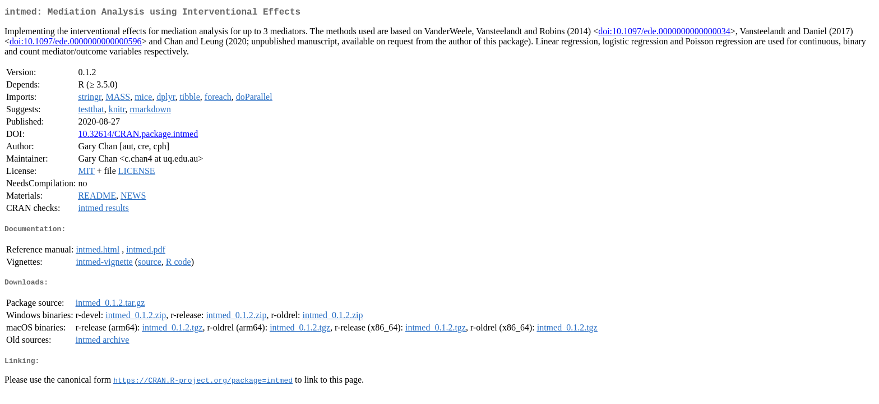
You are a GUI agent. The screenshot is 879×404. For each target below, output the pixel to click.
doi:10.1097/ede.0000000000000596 (76, 43)
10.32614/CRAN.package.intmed (138, 136)
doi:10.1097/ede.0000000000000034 (664, 33)
